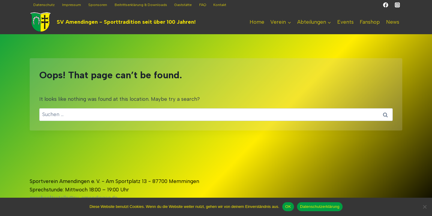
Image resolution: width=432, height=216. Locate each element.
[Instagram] (397, 5)
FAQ (202, 5)
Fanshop (370, 22)
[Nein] (425, 207)
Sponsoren (97, 5)
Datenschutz (44, 5)
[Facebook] (386, 5)
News (392, 22)
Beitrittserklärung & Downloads (141, 5)
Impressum (71, 5)
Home (257, 22)
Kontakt (219, 5)
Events (345, 22)
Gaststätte (183, 5)
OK (288, 206)
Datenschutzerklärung (319, 206)
